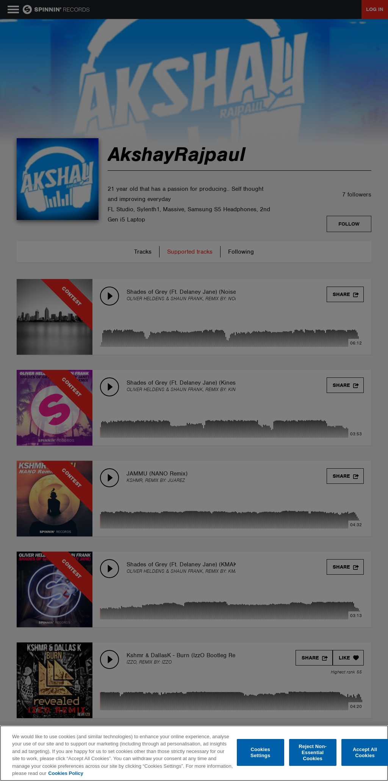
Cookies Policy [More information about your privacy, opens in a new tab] (65, 773)
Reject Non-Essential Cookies (313, 752)
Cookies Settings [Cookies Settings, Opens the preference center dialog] (260, 752)
